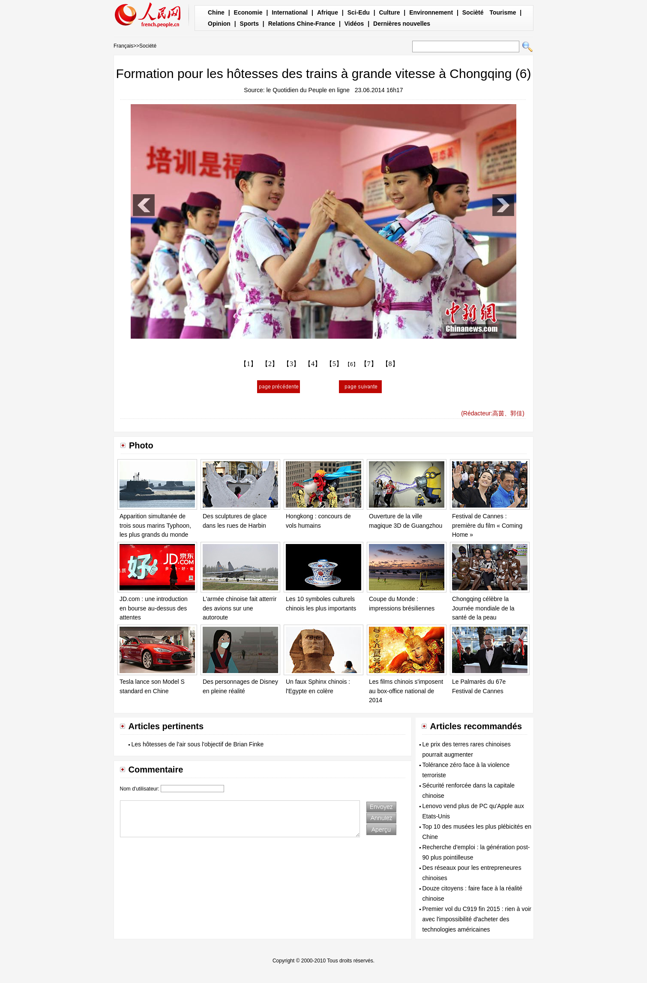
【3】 (291, 363)
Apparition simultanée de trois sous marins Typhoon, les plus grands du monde (155, 525)
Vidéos (354, 23)
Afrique (327, 12)
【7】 (368, 363)
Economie (248, 12)
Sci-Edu (358, 12)
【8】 (390, 363)
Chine (216, 12)
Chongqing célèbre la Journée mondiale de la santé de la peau (483, 608)
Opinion (219, 23)
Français (123, 46)
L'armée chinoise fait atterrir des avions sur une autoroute (239, 608)
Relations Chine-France (301, 23)
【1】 (248, 363)
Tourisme (502, 12)
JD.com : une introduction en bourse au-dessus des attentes (154, 608)
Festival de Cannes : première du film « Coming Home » (487, 525)
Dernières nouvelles (401, 23)
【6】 (351, 364)
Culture (389, 12)
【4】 (312, 363)
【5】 (334, 363)
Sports (249, 23)
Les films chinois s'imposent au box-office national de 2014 (406, 690)
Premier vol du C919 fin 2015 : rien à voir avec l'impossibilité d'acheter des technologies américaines (476, 919)
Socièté (473, 12)
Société (147, 46)
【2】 (270, 363)
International (290, 12)
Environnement (431, 12)
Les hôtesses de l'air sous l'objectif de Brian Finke (198, 744)
